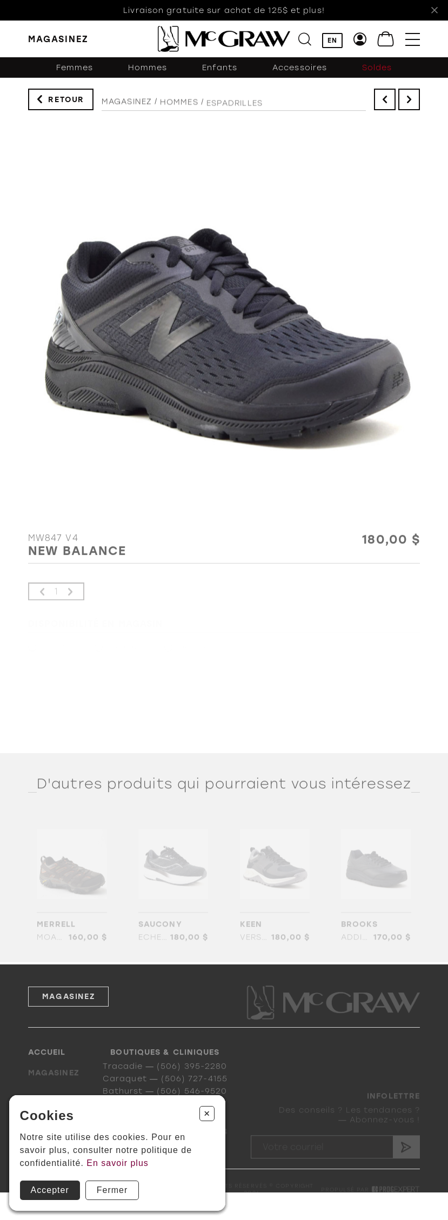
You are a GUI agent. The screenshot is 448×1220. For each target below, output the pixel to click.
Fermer (112, 1190)
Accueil (47, 1064)
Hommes (148, 71)
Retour (66, 100)
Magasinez (127, 105)
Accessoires (299, 71)
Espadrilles (234, 108)
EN (332, 40)
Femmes (74, 71)
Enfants (220, 71)
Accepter (50, 1190)
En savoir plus (117, 1163)
